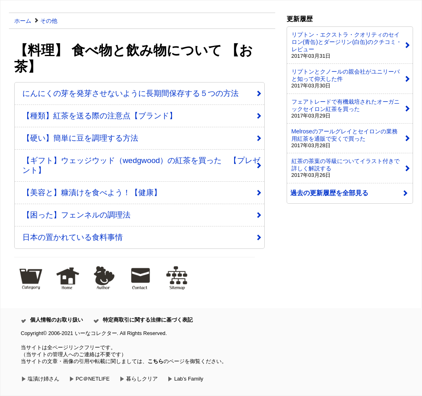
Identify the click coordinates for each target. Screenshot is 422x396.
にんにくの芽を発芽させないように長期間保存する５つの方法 (130, 93)
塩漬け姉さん (43, 379)
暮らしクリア (142, 379)
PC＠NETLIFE (92, 379)
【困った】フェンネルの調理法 (76, 215)
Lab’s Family (188, 379)
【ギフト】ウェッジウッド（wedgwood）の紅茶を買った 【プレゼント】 (141, 165)
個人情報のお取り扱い (56, 320)
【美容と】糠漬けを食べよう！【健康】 (91, 192)
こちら (155, 361)
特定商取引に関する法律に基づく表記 (148, 320)
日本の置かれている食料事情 (72, 237)
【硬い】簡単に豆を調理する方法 (80, 138)
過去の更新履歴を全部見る (329, 192)
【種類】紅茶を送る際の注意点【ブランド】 (99, 115)
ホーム (22, 20)
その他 (48, 20)
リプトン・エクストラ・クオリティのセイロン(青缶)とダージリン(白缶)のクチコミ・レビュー (346, 41)
